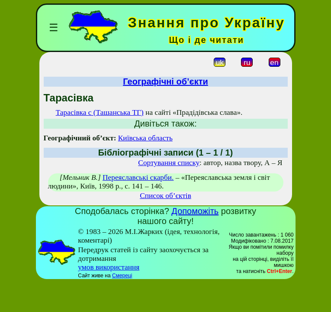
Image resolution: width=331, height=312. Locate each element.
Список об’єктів (165, 196)
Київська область (145, 138)
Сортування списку (168, 163)
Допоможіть (195, 211)
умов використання (108, 267)
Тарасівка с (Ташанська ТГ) (100, 112)
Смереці (122, 276)
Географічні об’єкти (165, 81)
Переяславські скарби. (138, 177)
